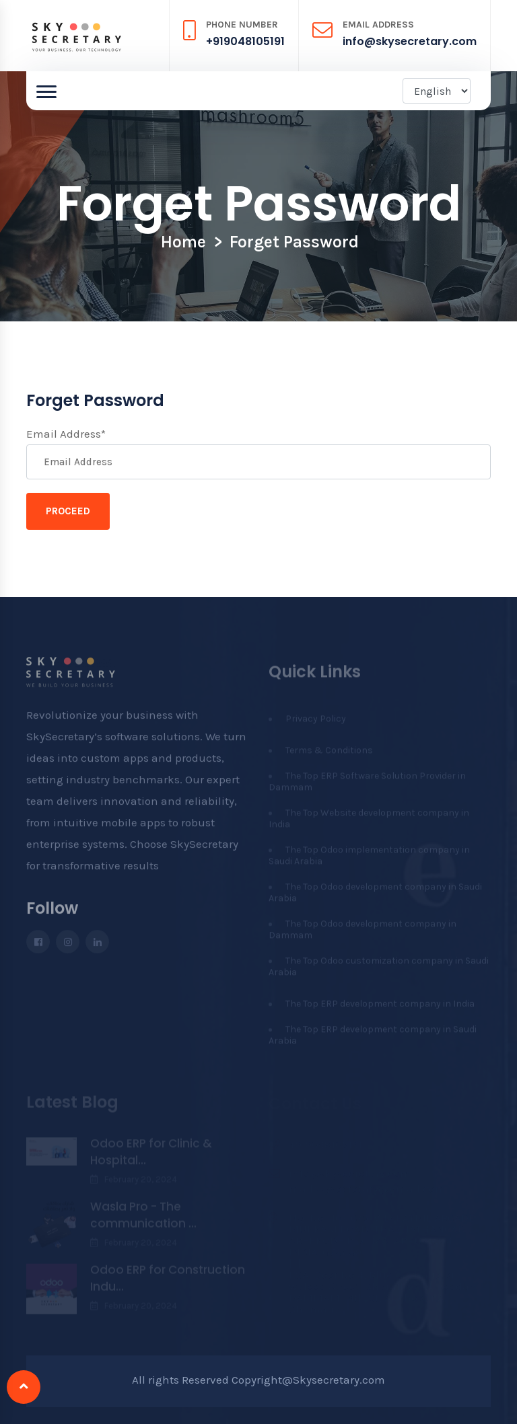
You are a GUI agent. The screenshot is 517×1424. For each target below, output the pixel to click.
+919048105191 (245, 41)
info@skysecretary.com (410, 41)
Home (183, 241)
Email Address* (66, 433)
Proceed (68, 511)
